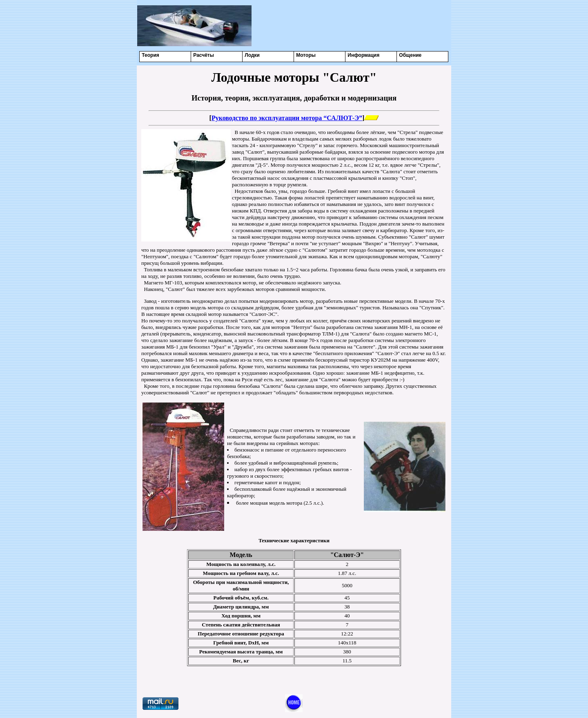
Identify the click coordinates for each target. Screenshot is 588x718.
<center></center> (351, 25)
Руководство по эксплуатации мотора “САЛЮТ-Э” (287, 117)
